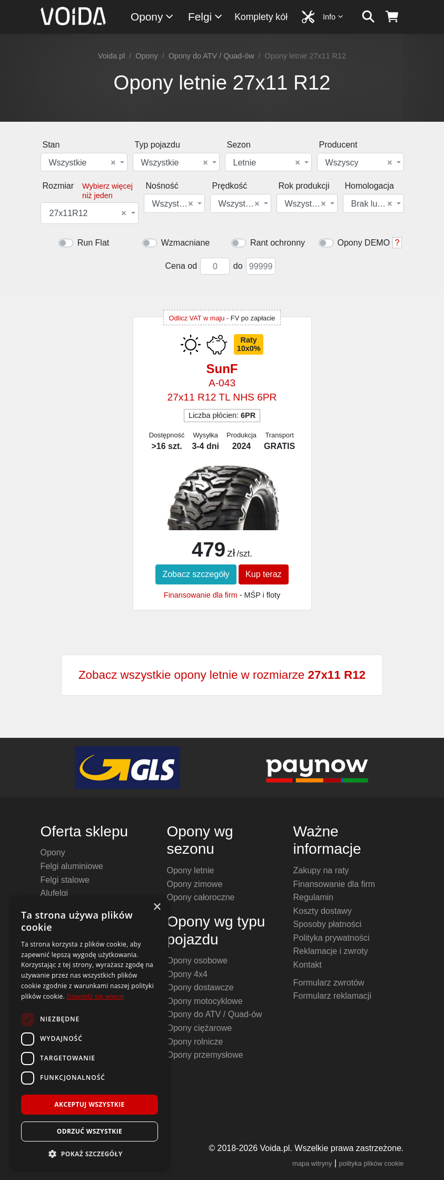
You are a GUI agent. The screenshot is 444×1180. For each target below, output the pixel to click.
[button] (89, 1153)
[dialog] (90, 1032)
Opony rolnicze (195, 1041)
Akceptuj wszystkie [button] (89, 1104)
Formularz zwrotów (328, 982)
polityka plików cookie (371, 1163)
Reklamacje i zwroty (330, 951)
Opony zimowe (195, 884)
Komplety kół (261, 17)
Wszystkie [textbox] (82, 163)
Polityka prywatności (331, 937)
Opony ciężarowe (199, 1027)
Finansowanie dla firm (201, 595)
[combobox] (84, 162)
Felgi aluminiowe (72, 866)
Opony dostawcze (200, 987)
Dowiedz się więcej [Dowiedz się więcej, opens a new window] (95, 996)
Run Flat (93, 242)
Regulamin (313, 897)
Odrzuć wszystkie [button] (89, 1131)
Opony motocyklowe (205, 1001)
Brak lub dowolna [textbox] (372, 204)
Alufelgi (54, 893)
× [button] (157, 907)
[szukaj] (368, 17)
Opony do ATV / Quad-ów (211, 56)
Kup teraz (263, 574)
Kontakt (307, 964)
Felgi (205, 16)
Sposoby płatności (327, 924)
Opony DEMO (364, 242)
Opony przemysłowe (205, 1054)
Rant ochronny (277, 242)
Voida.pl (111, 56)
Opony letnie (190, 870)
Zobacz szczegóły (195, 574)
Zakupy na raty (321, 870)
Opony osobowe (197, 960)
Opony (152, 16)
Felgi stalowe (65, 879)
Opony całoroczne (201, 897)
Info (333, 16)
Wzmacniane (185, 242)
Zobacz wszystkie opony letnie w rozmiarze (222, 674)
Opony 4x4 (187, 974)
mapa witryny (312, 1163)
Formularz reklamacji (332, 995)
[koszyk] (392, 17)
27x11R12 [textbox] (88, 213)
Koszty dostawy (322, 910)
